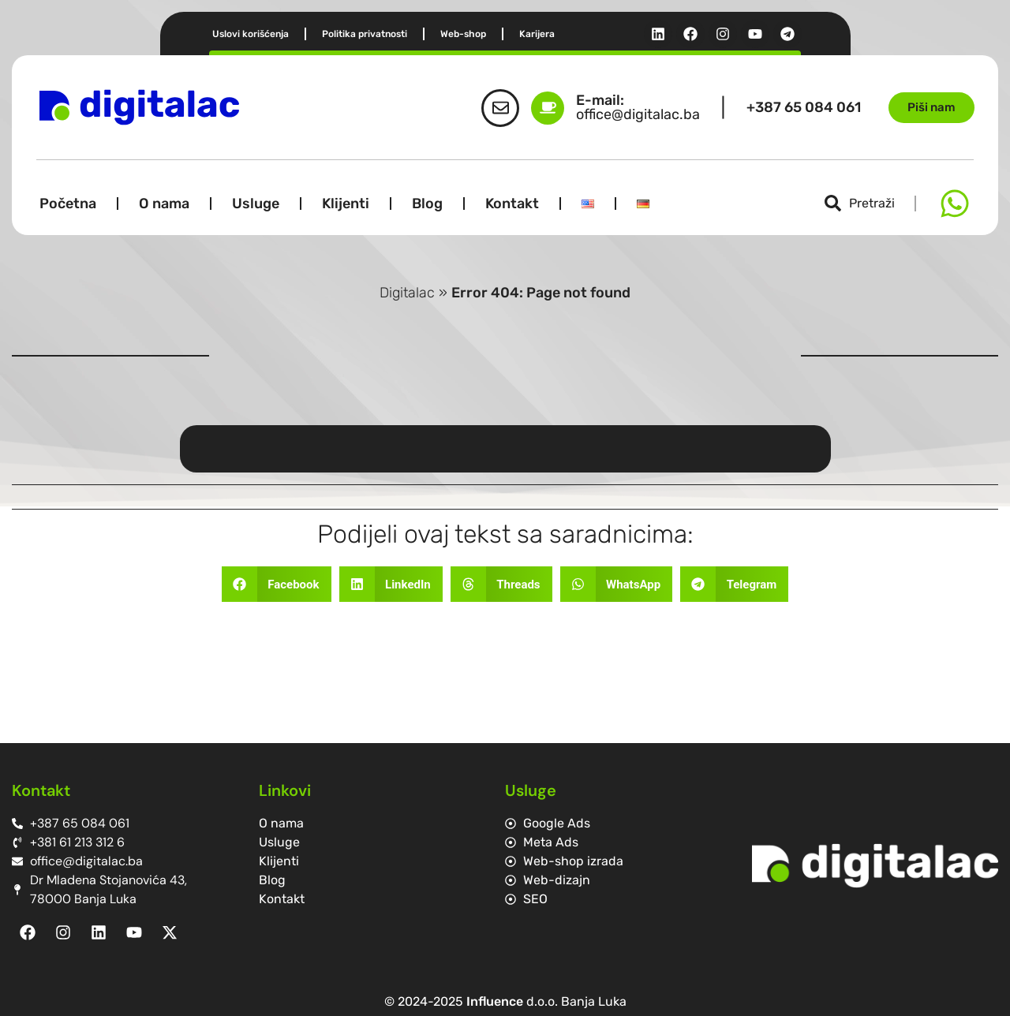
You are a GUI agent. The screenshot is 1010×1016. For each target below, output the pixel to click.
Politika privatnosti (364, 33)
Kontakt (512, 203)
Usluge (255, 203)
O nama (164, 203)
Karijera (537, 33)
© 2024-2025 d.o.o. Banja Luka (505, 1001)
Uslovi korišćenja (250, 33)
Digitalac (407, 292)
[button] (276, 584)
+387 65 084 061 (803, 107)
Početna (67, 203)
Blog (427, 203)
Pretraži (872, 203)
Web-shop (463, 33)
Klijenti (345, 203)
